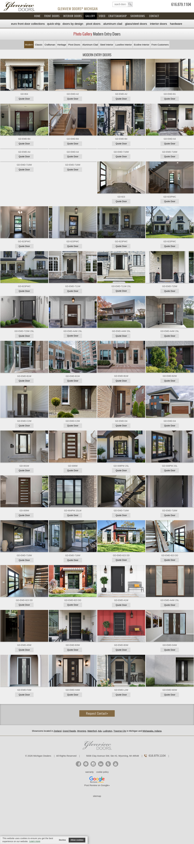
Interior (158, 23)
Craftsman (50, 44)
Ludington (107, 731)
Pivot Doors (93, 23)
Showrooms (137, 16)
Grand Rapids (69, 731)
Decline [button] (62, 840)
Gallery (90, 16)
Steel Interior (106, 44)
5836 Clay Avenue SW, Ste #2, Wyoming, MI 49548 (112, 755)
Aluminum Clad (112, 23)
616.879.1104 (181, 5)
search (123, 4)
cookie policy (102, 772)
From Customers (160, 44)
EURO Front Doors (28, 23)
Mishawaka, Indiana (152, 731)
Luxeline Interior (123, 44)
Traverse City (119, 731)
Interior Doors (72, 16)
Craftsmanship (117, 16)
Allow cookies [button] (77, 840)
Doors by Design (73, 23)
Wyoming (81, 731)
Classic (38, 44)
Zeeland (58, 731)
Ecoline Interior (141, 44)
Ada (100, 731)
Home (37, 16)
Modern (29, 44)
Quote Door (24, 99)
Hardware (176, 23)
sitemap (97, 796)
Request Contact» (97, 713)
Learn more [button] (34, 841)
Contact (154, 16)
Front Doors (52, 16)
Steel (136, 23)
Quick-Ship (53, 23)
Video (102, 16)
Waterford (92, 731)
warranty (89, 772)
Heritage (61, 44)
